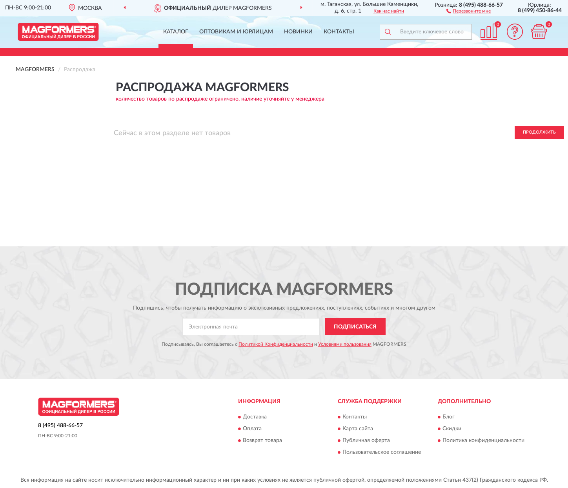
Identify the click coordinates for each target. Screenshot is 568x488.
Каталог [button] (175, 32)
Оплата (252, 428)
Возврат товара (262, 440)
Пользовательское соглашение (381, 452)
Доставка (255, 417)
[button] (468, 10)
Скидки (451, 428)
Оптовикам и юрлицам (236, 32)
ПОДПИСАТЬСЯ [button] (355, 327)
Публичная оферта (366, 440)
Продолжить (539, 132)
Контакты (339, 32)
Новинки (298, 32)
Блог (448, 417)
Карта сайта (357, 428)
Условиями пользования (344, 344)
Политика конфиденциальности (483, 440)
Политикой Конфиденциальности (275, 344)
